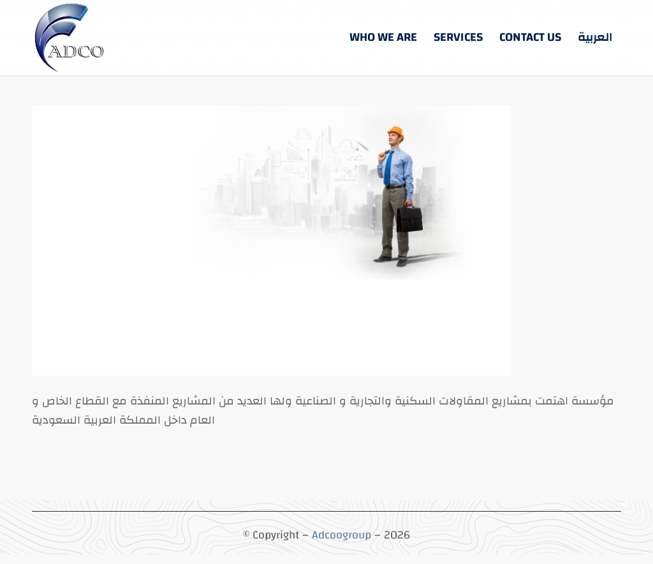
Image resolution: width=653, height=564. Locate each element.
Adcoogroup (341, 534)
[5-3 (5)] (71, 37)
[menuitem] (383, 37)
